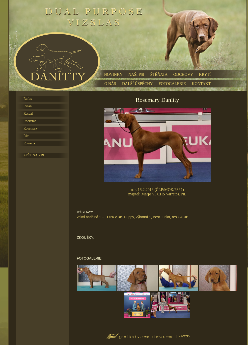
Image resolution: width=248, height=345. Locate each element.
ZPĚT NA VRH (35, 155)
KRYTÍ (205, 74)
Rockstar (30, 121)
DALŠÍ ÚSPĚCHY (137, 83)
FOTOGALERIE (172, 83)
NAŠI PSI (136, 74)
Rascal (28, 113)
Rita (26, 136)
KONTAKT (201, 83)
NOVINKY (113, 74)
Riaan (28, 106)
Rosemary (31, 128)
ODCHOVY (183, 74)
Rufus (28, 99)
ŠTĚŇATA (158, 74)
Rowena (29, 143)
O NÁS (110, 83)
